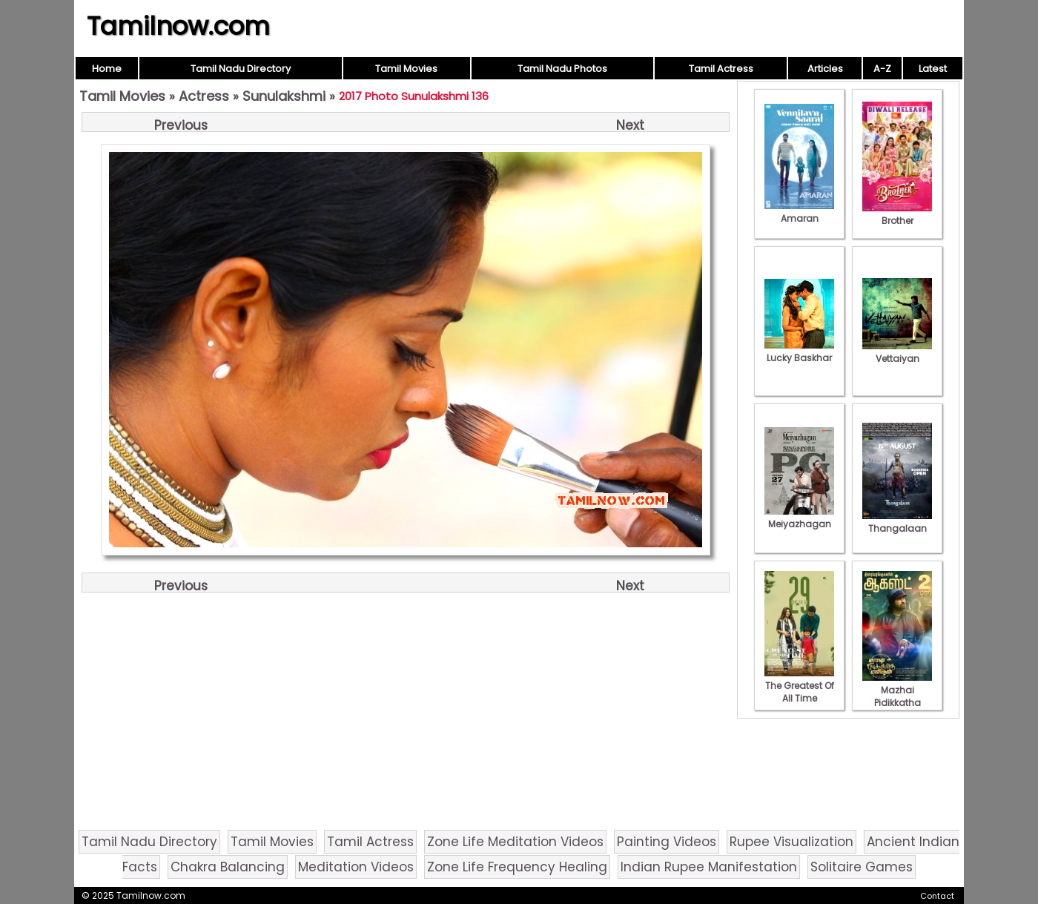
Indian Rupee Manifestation (709, 867)
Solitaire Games (861, 867)
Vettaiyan (897, 352)
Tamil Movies (406, 69)
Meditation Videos (356, 867)
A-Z (882, 69)
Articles (825, 69)
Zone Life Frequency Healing (517, 867)
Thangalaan (897, 522)
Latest (933, 69)
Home (107, 69)
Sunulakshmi (283, 96)
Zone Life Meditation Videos (515, 842)
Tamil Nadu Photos (562, 69)
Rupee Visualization (791, 842)
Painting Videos (666, 842)
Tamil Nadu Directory (241, 69)
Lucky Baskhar (799, 351)
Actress (204, 96)
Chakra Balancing (228, 867)
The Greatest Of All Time (799, 686)
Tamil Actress (721, 69)
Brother (897, 214)
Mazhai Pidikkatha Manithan (897, 696)
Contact (937, 896)
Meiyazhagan (799, 517)
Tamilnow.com (178, 26)
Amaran (799, 212)
